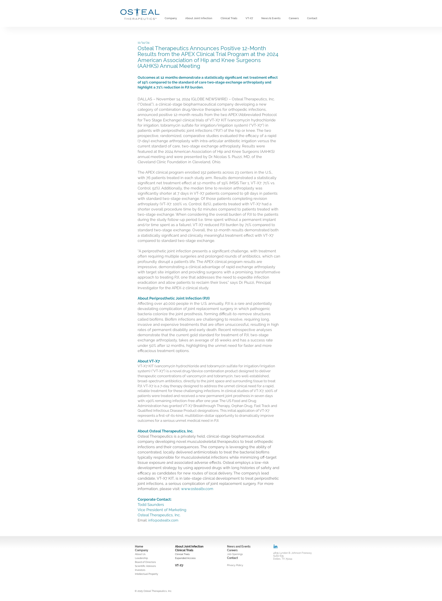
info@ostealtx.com (163, 520)
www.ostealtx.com (197, 489)
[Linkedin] (275, 547)
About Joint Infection (189, 546)
